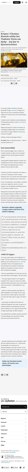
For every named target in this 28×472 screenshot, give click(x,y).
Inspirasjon (4, 430)
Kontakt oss (5, 407)
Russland (20, 132)
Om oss (3, 441)
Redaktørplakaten (10, 456)
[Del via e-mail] (16, 83)
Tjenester (4, 434)
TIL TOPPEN (4, 399)
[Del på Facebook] (11, 83)
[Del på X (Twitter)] (14, 83)
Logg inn (16, 2)
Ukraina (14, 110)
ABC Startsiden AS (6, 462)
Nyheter (3, 418)
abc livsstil (15, 467)
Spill (2, 437)
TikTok (18, 262)
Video (2, 445)
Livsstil (3, 426)
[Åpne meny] (22, 2)
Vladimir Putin (18, 122)
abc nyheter (6, 467)
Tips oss (4, 411)
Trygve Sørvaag (15, 450)
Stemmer (4, 422)
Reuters (16, 188)
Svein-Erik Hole (12, 452)
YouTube (23, 262)
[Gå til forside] (6, 2)
